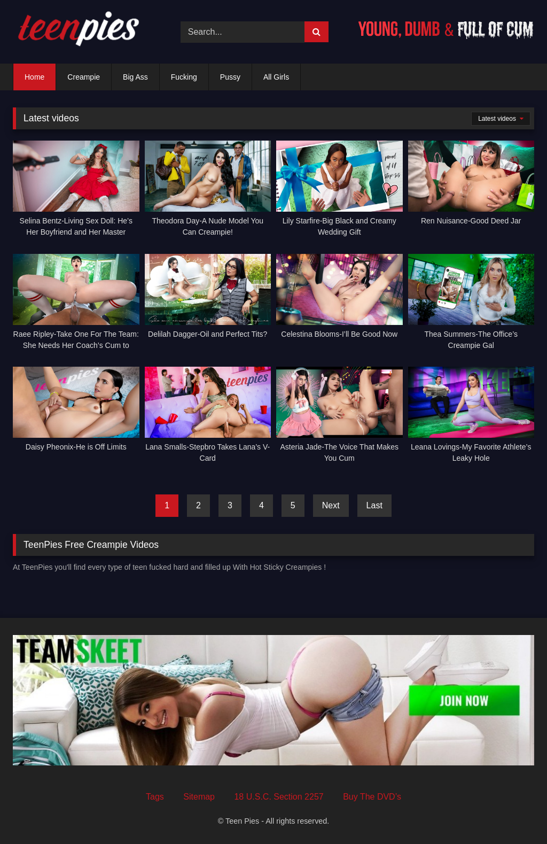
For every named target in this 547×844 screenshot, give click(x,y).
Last (374, 505)
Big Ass (135, 77)
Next (331, 505)
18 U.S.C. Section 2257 (278, 796)
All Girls (276, 77)
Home (34, 77)
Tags (155, 796)
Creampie (83, 77)
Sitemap (199, 796)
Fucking (184, 77)
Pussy (230, 77)
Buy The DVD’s (372, 796)
